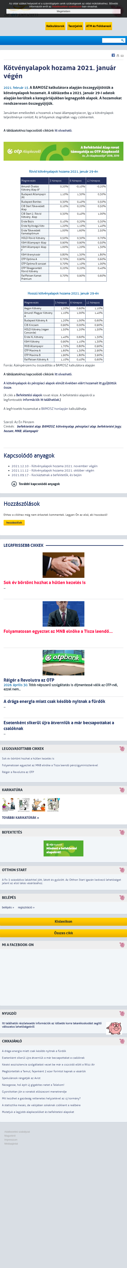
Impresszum (10, 1139)
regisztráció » (26, 907)
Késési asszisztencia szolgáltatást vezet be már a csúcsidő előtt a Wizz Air (48, 1064)
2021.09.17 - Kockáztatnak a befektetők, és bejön (47, 475)
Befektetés (12, 832)
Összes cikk (63, 933)
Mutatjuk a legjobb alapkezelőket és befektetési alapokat (38, 1112)
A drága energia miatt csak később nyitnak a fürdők (34, 1051)
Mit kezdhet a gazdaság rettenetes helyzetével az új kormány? (41, 1098)
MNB (18, 431)
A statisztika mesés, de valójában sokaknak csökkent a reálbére (41, 1105)
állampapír (30, 431)
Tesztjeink (75, 26)
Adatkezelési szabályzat (17, 1131)
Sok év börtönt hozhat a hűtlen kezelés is (28, 758)
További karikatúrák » (20, 818)
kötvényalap (65, 426)
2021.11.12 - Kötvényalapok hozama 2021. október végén (53, 470)
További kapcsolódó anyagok (39, 484)
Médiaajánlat (11, 1143)
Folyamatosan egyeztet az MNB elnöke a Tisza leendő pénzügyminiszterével (50, 765)
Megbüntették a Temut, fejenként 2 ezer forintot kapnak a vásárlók (44, 1071)
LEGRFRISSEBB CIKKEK (23, 545)
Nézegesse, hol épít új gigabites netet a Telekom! (33, 1085)
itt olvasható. (64, 130)
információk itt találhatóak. (41, 400)
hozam (8, 431)
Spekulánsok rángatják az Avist (21, 1078)
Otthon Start (14, 870)
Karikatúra (12, 790)
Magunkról (10, 1135)
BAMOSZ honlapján (54, 409)
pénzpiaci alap (85, 426)
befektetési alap (28, 426)
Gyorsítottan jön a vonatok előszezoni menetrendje (34, 1091)
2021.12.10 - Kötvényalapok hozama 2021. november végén (55, 466)
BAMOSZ (48, 426)
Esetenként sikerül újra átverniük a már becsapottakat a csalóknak (43, 1058)
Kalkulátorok (55, 26)
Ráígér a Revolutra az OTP (18, 772)
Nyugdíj (9, 1014)
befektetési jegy (109, 426)
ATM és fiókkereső (98, 26)
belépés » (8, 907)
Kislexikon (63, 922)
